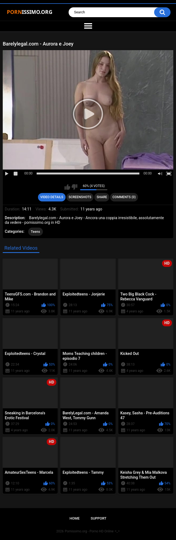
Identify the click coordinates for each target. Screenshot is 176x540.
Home (75, 518)
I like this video (67, 187)
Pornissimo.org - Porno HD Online (89, 531)
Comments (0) (124, 197)
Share (102, 197)
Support (99, 518)
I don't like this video (74, 187)
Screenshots (80, 197)
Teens (35, 232)
